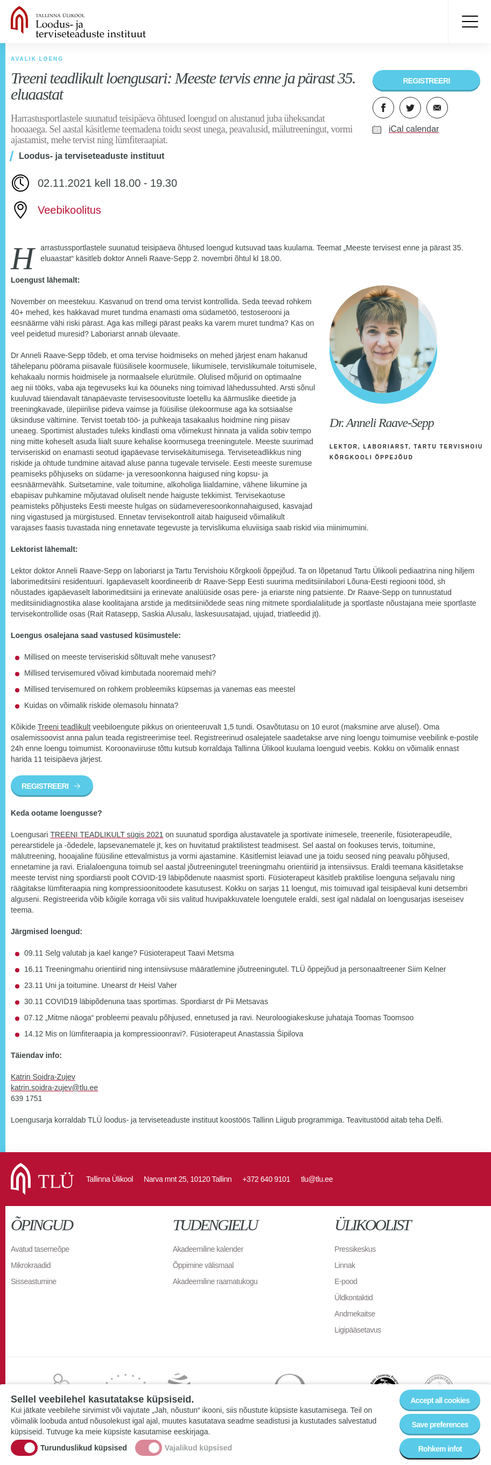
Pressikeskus (354, 1249)
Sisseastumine (34, 1281)
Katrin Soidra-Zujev (43, 1077)
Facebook (383, 107)
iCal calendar (414, 129)
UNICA (126, 1389)
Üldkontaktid (353, 1297)
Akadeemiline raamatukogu (215, 1281)
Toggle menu (469, 21)
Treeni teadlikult (64, 727)
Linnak (344, 1265)
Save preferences (440, 1432)
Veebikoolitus (69, 210)
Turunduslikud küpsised (83, 1455)
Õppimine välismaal (203, 1265)
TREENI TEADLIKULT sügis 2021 (106, 834)
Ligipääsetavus (357, 1330)
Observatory (309, 1389)
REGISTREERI (426, 80)
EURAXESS (60, 1389)
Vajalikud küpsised (198, 1455)
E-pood (345, 1281)
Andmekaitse (354, 1313)
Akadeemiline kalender (208, 1249)
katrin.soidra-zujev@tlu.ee (54, 1087)
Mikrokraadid (31, 1265)
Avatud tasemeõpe (40, 1249)
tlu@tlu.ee (317, 1179)
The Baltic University (384, 1389)
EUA (209, 1389)
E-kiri (437, 107)
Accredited (439, 1389)
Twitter (410, 107)
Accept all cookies (439, 1408)
